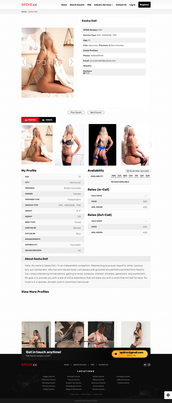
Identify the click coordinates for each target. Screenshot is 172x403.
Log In (132, 5)
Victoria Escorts (123, 383)
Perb (86, 73)
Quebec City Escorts (73, 383)
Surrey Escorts (98, 386)
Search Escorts (77, 5)
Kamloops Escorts (123, 376)
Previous (23, 61)
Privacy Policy (74, 394)
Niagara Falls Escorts (73, 389)
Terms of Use (98, 394)
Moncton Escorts (48, 386)
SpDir (95, 401)
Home (64, 5)
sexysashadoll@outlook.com (103, 61)
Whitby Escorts (98, 376)
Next (71, 61)
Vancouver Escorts (98, 383)
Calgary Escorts (49, 376)
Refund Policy (86, 394)
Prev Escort (76, 112)
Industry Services (102, 5)
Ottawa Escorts (98, 380)
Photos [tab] (30, 120)
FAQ (89, 5)
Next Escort (95, 112)
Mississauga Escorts (73, 386)
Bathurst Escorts (123, 380)
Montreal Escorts (73, 376)
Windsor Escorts (98, 389)
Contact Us (121, 5)
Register (144, 4)
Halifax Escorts (48, 389)
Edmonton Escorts (49, 380)
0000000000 (96, 55)
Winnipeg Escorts (48, 383)
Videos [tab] (47, 120)
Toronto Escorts (73, 380)
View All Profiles (86, 341)
